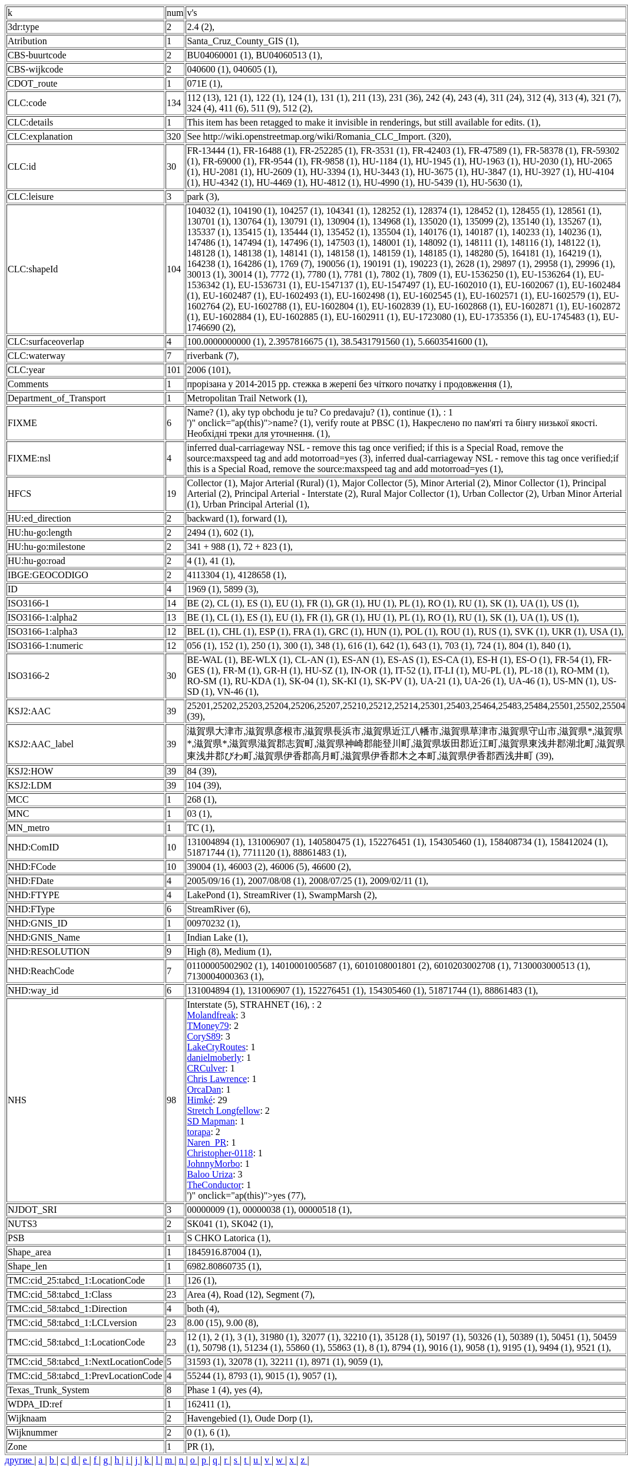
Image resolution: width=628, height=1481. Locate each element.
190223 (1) (430, 264)
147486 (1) (208, 243)
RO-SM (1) (208, 681)
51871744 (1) (212, 852)
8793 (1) (245, 1376)
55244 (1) (205, 1376)
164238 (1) (208, 264)
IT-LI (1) (450, 670)
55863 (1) (346, 1348)
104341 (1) (347, 211)
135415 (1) (254, 232)
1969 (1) (203, 589)
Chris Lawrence (217, 1079)
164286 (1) (254, 264)
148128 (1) (208, 253)
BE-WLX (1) (265, 660)
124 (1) (302, 98)
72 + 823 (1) (266, 547)
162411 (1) (207, 1404)
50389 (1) (528, 1337)
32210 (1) (362, 1337)
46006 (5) (289, 867)
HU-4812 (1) (334, 182)
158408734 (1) (518, 842)
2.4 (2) (199, 27)
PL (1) (411, 603)
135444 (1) (301, 232)
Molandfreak (211, 1015)
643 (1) (426, 646)
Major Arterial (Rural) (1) (289, 483)
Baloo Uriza (210, 1174)
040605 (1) (254, 69)
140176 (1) (440, 232)
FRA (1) (308, 631)
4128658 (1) (260, 575)
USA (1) (606, 631)
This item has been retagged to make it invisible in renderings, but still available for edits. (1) (362, 122)
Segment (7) (289, 1294)
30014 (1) (247, 274)
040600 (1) (208, 69)
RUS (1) (494, 631)
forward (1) (263, 518)
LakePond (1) (213, 895)
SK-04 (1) (308, 681)
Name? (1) (207, 412)
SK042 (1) (251, 1224)
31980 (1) (278, 1337)
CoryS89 (203, 1036)
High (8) (203, 951)
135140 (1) (532, 221)
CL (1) (230, 603)
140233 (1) (532, 232)
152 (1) (233, 646)
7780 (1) (323, 274)
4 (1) (196, 561)
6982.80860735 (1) (223, 1266)
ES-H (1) (494, 660)
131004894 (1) (215, 842)
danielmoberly (214, 1058)
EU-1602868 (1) (469, 306)
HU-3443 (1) (387, 172)
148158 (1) (347, 253)
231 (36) (405, 98)
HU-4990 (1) (387, 182)
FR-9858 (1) (334, 161)
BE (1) (199, 617)
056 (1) (200, 646)
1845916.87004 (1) (223, 1252)
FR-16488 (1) (269, 151)
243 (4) (471, 98)
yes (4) (247, 1390)
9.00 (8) (241, 1323)
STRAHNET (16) (274, 1005)
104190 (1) (254, 211)
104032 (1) (208, 211)
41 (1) (221, 561)
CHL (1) (238, 631)
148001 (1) (393, 243)
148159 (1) (393, 253)
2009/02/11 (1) (398, 881)
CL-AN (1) (316, 660)
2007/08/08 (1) (276, 881)
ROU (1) (456, 631)
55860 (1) (304, 1348)
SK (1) (502, 603)
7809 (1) (434, 274)
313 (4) (573, 98)
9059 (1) (364, 1362)
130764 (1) (254, 221)
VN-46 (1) (236, 692)
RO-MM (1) (584, 670)
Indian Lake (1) (216, 937)
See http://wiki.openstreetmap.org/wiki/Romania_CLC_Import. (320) (318, 136)
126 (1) (200, 1280)
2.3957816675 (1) (302, 342)
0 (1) (196, 1432)
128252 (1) (393, 211)
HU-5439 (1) (441, 182)
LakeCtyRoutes (216, 1047)
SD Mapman (210, 1121)
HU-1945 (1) (439, 161)
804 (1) (523, 646)
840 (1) (555, 646)
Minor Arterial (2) (455, 483)
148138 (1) (254, 253)
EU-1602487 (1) (234, 296)
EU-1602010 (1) (469, 285)
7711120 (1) (265, 852)
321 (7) (605, 98)
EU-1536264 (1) (552, 274)
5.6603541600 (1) (451, 342)
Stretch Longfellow (223, 1111)
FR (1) (318, 603)
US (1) (564, 603)
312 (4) (540, 98)
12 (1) (198, 1337)
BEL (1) (202, 631)
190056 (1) (337, 264)
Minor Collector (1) (530, 483)
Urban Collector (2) (499, 494)
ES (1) (259, 603)
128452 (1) (486, 211)
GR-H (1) (282, 670)
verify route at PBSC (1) (362, 423)
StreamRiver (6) (217, 909)
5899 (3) (240, 589)
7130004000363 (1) (224, 976)
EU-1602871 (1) (536, 306)
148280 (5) (486, 253)
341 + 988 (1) (213, 547)
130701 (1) (208, 221)
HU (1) (380, 603)
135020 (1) (440, 221)
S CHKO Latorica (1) (227, 1238)
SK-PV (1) (395, 681)
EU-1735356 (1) (500, 317)
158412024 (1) (578, 842)
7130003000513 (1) (550, 966)
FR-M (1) (241, 670)
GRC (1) (345, 631)
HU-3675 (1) (441, 172)
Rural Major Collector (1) (409, 494)
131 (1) (334, 98)
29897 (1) (511, 264)
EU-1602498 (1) (367, 296)
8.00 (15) (204, 1323)
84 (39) (200, 771)
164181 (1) (532, 253)
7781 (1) (360, 274)
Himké (200, 1100)
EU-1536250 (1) (486, 274)
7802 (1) (397, 274)
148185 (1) (440, 253)
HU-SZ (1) (325, 670)
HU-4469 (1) (280, 182)
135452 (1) (347, 232)
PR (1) (199, 1447)
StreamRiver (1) (274, 895)
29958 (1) (552, 264)
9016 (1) (445, 1348)
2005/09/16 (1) (215, 881)
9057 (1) (318, 1376)
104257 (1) (301, 211)
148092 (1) (440, 243)
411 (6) (232, 108)
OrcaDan (204, 1089)
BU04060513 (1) (288, 55)
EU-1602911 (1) (367, 317)
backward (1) (212, 518)
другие (19, 1460)
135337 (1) (208, 232)
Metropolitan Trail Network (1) (246, 398)
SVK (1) (531, 631)
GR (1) (349, 603)
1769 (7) (296, 264)
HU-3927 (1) (549, 172)
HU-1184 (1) (386, 161)
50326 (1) (486, 1337)
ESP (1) (274, 631)
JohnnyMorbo (213, 1164)
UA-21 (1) (440, 681)
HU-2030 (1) (547, 161)
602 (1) (238, 532)
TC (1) (199, 828)
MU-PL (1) (493, 670)
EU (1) (289, 603)
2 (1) (223, 1337)
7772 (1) (286, 274)
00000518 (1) (324, 1210)
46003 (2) (247, 867)
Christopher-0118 (220, 1153)
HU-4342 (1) (227, 182)
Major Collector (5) (378, 483)
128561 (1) (579, 211)
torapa (198, 1132)
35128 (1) (403, 1337)
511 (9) (264, 108)
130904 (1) (347, 221)
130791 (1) (301, 221)
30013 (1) (205, 274)
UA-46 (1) (528, 681)
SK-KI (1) (351, 681)
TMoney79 (208, 1026)
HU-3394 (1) (334, 172)
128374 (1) (440, 211)
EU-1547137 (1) (335, 285)
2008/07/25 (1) (337, 881)
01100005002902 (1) (226, 966)
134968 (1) (393, 221)
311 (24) (506, 98)
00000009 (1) (212, 1210)
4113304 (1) (210, 575)
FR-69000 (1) (228, 161)
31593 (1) (205, 1362)
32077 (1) (320, 1337)
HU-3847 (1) (495, 172)
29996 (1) (594, 264)
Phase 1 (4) (208, 1390)
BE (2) (199, 603)
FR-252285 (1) (328, 151)
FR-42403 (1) (438, 151)
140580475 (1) (336, 842)
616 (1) (362, 646)
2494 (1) (203, 532)
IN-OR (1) (371, 670)
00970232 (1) (212, 923)
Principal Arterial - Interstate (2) (295, 494)
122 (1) (269, 98)
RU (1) (472, 603)
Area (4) (203, 1294)
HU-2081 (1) (227, 172)
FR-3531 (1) (384, 151)
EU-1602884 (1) (234, 317)
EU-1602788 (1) (269, 306)
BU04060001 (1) (219, 55)
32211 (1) (288, 1362)
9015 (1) (282, 1376)
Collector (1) (211, 483)
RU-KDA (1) (260, 681)
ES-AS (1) (407, 660)
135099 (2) (486, 221)
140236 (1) (579, 232)
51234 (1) (263, 1348)
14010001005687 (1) (310, 966)
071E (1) (203, 83)
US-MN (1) (574, 681)
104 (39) (203, 785)
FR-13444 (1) (213, 151)
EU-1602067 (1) (536, 285)
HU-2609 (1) (280, 172)
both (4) (202, 1309)
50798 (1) (221, 1348)
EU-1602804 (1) (335, 306)
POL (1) (420, 631)
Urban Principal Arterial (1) (255, 504)
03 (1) (198, 814)
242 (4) (440, 98)
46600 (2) (330, 867)
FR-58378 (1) (551, 151)
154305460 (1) (457, 842)
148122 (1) (578, 243)
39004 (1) (205, 867)
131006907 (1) (275, 842)
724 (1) (490, 646)
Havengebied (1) (218, 1418)
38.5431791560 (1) (377, 342)
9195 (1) (519, 1348)
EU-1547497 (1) (403, 285)
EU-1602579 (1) (568, 296)
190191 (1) (384, 264)
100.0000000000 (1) (225, 342)
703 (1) (458, 646)
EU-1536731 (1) (269, 285)
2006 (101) (208, 370)
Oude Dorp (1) (282, 1418)
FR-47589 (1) (494, 151)
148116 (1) (531, 243)
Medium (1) (246, 951)
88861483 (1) (319, 852)
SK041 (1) (206, 1224)
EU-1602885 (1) (300, 317)
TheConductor (214, 1185)
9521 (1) (593, 1348)
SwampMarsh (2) (342, 895)
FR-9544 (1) (282, 161)
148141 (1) (301, 253)
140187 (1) (486, 232)
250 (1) (265, 646)
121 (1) (237, 98)
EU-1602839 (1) (403, 306)
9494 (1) (556, 1348)
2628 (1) (471, 264)
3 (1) (246, 1337)
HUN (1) (383, 631)
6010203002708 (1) (471, 966)
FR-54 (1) (574, 660)
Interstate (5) (211, 1005)
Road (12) (242, 1294)
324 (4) (200, 108)
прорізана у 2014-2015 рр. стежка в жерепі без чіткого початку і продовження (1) (348, 384)
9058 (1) (482, 1348)
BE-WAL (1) (211, 660)
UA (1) (533, 603)
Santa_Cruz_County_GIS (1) (241, 41)
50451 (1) (570, 1337)
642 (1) (394, 646)
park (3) (202, 197)
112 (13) (203, 98)
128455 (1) (532, 211)
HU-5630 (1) (495, 182)
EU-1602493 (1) (300, 296)
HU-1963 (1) (493, 161)
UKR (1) (567, 631)
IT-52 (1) (412, 670)
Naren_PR (206, 1142)
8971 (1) (328, 1362)
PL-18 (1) (537, 670)
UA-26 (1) (484, 681)
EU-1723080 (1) (433, 317)
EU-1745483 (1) (567, 317)
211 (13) (368, 98)
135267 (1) (579, 221)
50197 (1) (445, 1337)
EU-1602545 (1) (434, 296)
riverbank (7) (211, 356)
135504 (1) (393, 232)
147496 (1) (301, 243)
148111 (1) (485, 243)
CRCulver (206, 1068)
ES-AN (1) (362, 660)
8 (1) (378, 1348)
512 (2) (296, 108)
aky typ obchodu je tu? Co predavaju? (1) (310, 412)
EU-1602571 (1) (500, 296)
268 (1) (200, 799)
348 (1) (329, 646)
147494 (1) (254, 243)
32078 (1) (247, 1362)
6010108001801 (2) (392, 966)
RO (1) (441, 603)
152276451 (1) (396, 842)
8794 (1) (408, 1348)
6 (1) (219, 1432)
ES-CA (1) (452, 660)
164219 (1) (579, 253)
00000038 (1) (268, 1210)
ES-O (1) (532, 660)
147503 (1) (347, 243)
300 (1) (297, 646)
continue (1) (416, 412)
